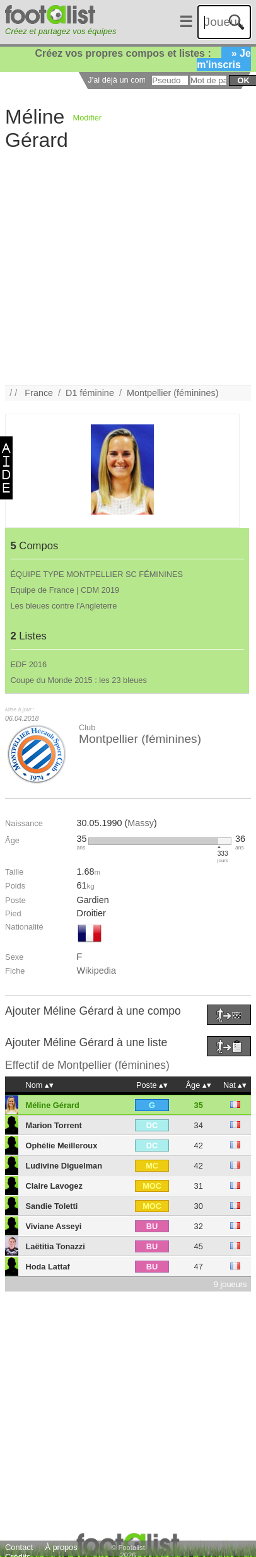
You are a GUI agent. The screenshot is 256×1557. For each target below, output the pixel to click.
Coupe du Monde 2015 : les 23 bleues (79, 680)
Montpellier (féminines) (173, 393)
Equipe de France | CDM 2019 (65, 590)
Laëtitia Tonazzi (54, 1246)
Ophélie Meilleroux (61, 1145)
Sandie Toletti (51, 1206)
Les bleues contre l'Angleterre (64, 605)
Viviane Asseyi (53, 1226)
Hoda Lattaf (47, 1266)
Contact (19, 1547)
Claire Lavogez (53, 1186)
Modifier (87, 117)
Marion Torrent (53, 1125)
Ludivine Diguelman (63, 1165)
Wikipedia (96, 970)
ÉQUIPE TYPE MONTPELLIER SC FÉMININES (97, 574)
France (39, 393)
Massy (140, 823)
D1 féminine (90, 393)
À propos (61, 1547)
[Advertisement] (119, 267)
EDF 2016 (29, 664)
